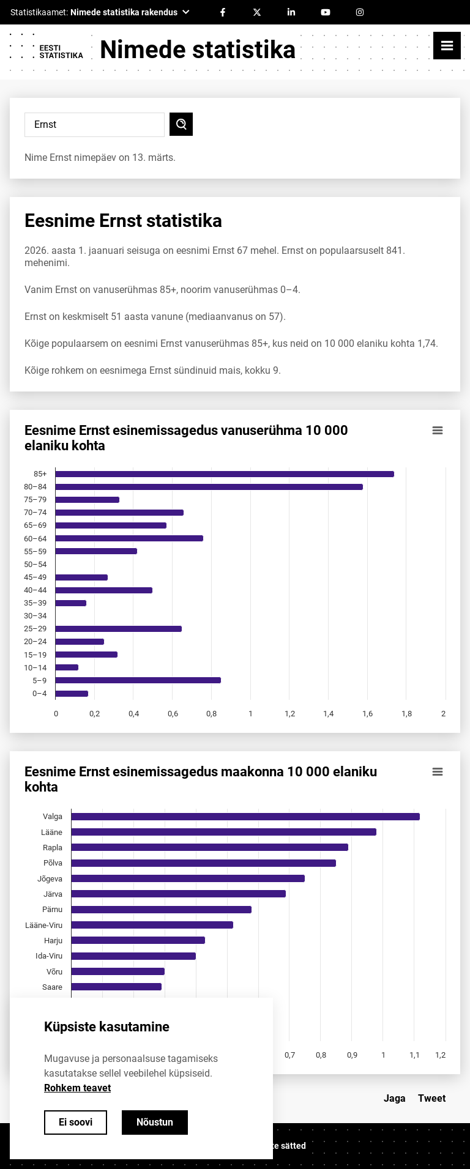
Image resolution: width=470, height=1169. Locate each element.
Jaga (395, 1098)
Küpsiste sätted (275, 1146)
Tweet (432, 1098)
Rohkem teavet (77, 1088)
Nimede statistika (198, 49)
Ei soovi (75, 1122)
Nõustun (154, 1122)
